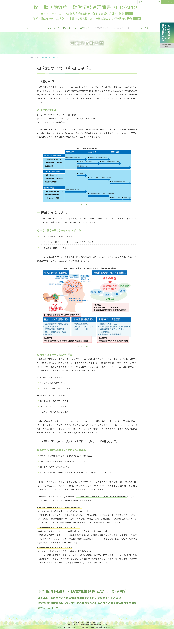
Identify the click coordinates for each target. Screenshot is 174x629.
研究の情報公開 (69, 28)
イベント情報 (142, 28)
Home (22, 58)
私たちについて (33, 28)
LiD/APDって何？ (51, 28)
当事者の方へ (86, 28)
